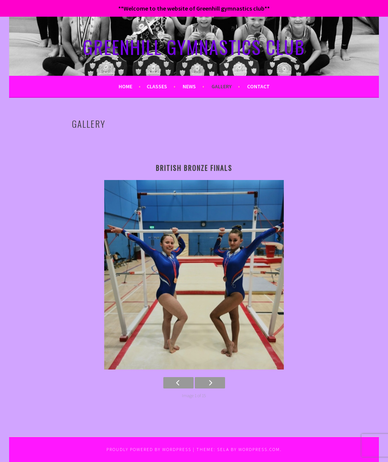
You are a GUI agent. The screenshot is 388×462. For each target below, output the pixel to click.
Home (125, 86)
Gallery (221, 86)
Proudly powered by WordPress (148, 449)
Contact (258, 86)
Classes (157, 86)
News (189, 86)
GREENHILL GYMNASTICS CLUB (194, 46)
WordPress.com (259, 449)
